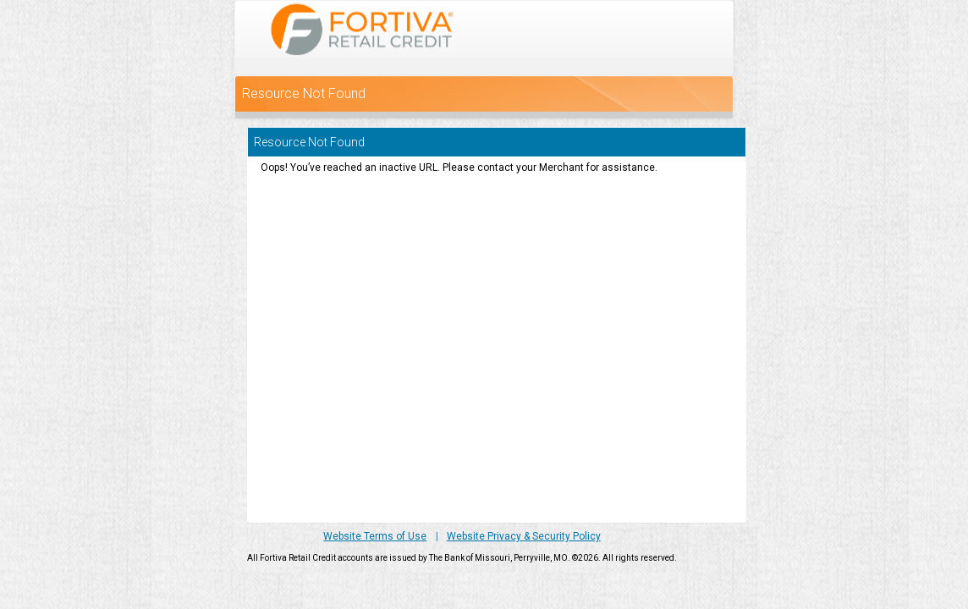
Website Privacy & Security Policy (524, 536)
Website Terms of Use (374, 536)
